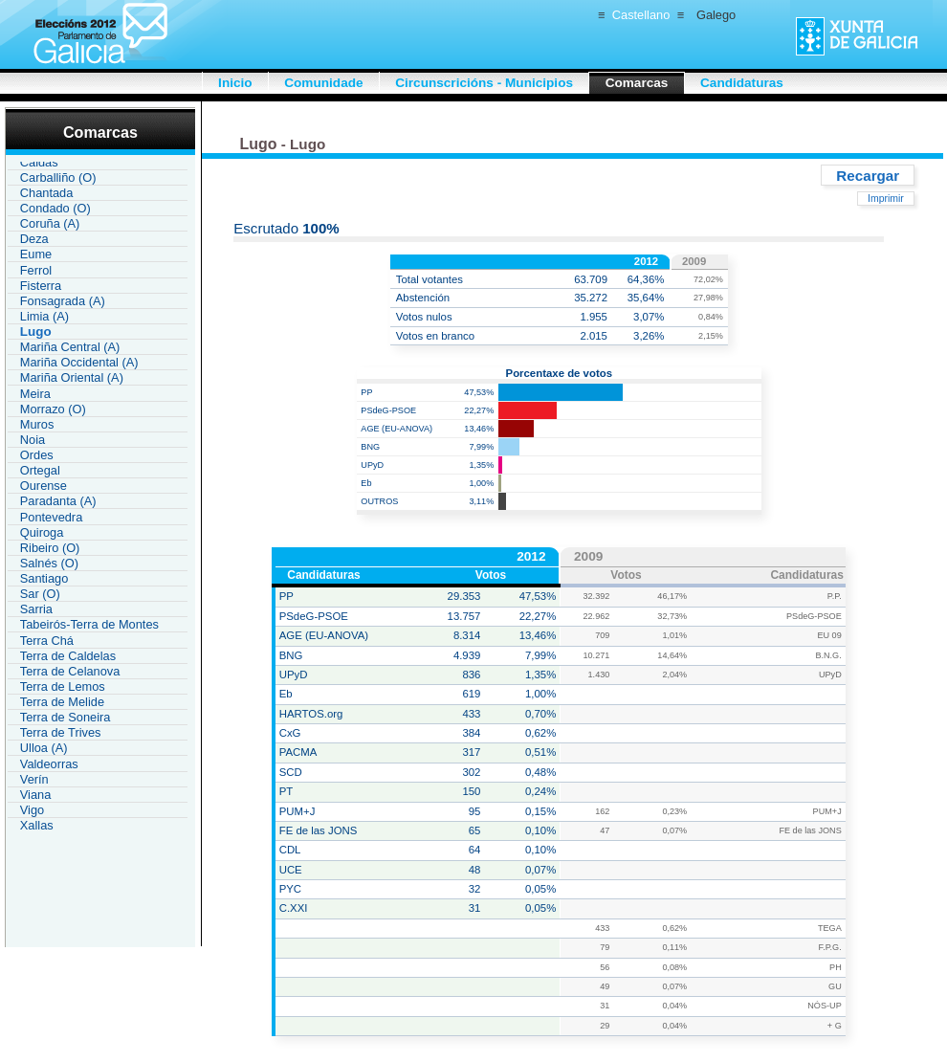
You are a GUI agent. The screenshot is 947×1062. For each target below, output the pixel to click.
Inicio (235, 83)
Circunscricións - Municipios (484, 83)
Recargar (867, 174)
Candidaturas (741, 83)
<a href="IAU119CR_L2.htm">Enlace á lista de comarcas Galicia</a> (97, 497)
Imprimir (886, 198)
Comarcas (637, 83)
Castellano (641, 15)
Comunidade (323, 83)
